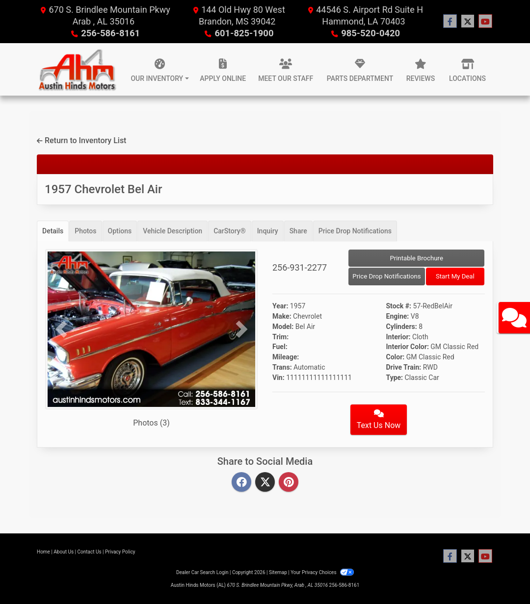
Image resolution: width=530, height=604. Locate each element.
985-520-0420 (370, 33)
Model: (282, 326)
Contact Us (90, 551)
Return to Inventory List (81, 140)
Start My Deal (455, 276)
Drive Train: (404, 367)
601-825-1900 (244, 33)
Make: (282, 316)
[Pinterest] (288, 482)
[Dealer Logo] (77, 69)
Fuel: (280, 347)
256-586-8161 (110, 33)
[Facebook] (241, 482)
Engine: (397, 316)
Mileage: (285, 357)
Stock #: (399, 306)
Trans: (282, 367)
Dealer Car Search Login (202, 572)
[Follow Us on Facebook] (450, 21)
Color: (395, 357)
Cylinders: (401, 326)
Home (43, 551)
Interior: (398, 337)
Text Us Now (379, 419)
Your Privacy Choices (322, 572)
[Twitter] (265, 482)
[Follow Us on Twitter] (468, 21)
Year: (280, 306)
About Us (63, 551)
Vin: (278, 377)
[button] (61, 329)
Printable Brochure (416, 258)
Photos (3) (151, 423)
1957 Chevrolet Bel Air (103, 189)
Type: (394, 377)
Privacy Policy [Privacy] (120, 551)
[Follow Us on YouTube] (485, 21)
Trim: (280, 337)
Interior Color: (407, 347)
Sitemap (278, 572)
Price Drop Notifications (386, 276)
